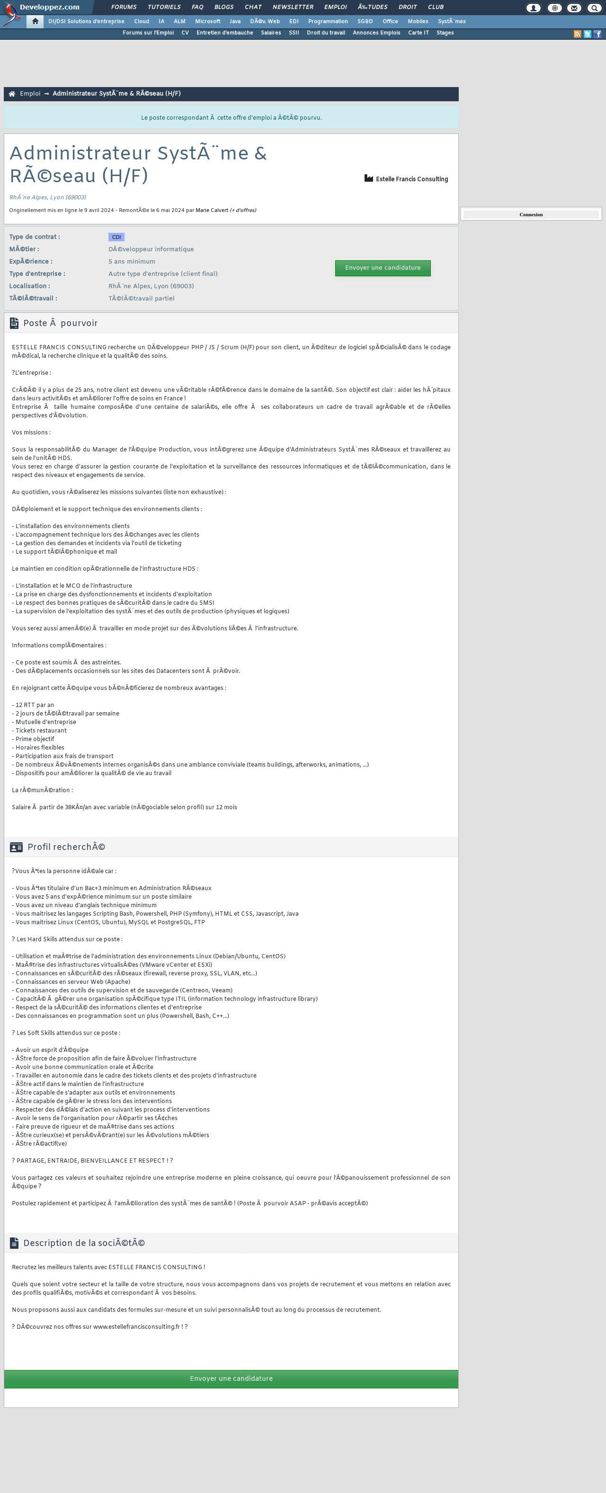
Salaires (271, 33)
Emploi (335, 7)
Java (235, 21)
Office (390, 21)
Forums (123, 7)
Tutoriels (164, 7)
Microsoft (207, 21)
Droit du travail (326, 33)
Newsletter (293, 7)
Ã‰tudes (372, 7)
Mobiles (418, 21)
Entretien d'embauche (224, 33)
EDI (294, 21)
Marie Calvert (212, 210)
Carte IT (418, 33)
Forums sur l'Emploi (148, 33)
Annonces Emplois (377, 33)
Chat (253, 7)
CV (185, 33)
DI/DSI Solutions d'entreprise (86, 21)
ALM (180, 21)
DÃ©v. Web (265, 21)
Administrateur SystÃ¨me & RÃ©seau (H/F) (117, 94)
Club (435, 7)
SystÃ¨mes (452, 21)
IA (161, 21)
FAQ (197, 7)
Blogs (224, 7)
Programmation (328, 21)
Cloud (141, 21)
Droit (408, 7)
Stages (445, 33)
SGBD (365, 21)
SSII (294, 33)
